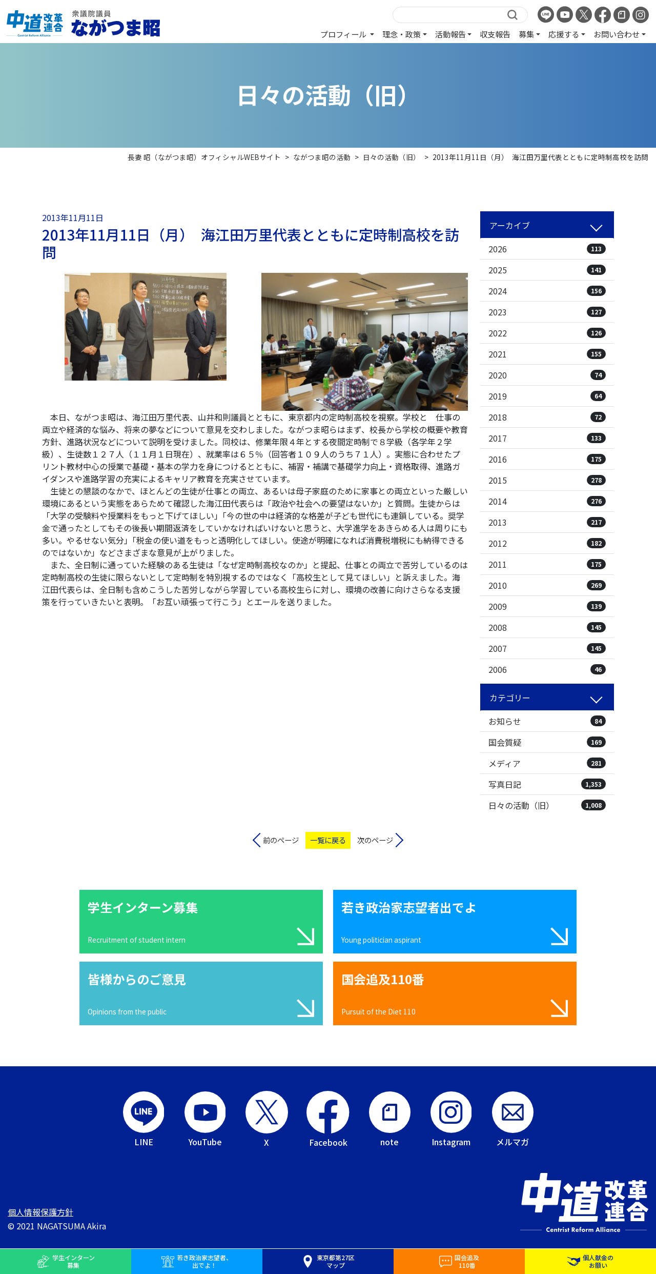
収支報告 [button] (495, 33)
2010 (547, 585)
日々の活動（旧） (547, 805)
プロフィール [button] (344, 33)
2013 (547, 522)
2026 (547, 249)
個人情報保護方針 (40, 1212)
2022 (547, 333)
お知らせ (547, 721)
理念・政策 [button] (401, 33)
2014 (547, 501)
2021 (547, 354)
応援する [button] (563, 33)
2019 (547, 396)
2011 (547, 564)
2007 (547, 648)
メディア (547, 763)
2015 (547, 480)
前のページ (281, 839)
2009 (547, 606)
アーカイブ (509, 225)
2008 (547, 627)
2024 (547, 291)
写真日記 (547, 784)
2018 (547, 417)
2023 (547, 312)
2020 (547, 375)
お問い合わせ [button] (616, 33)
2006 (547, 669)
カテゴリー (509, 697)
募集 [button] (526, 33)
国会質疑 (547, 742)
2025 (547, 270)
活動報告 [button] (450, 33)
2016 (547, 459)
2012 (547, 543)
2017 (547, 438)
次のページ (375, 839)
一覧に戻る (328, 839)
